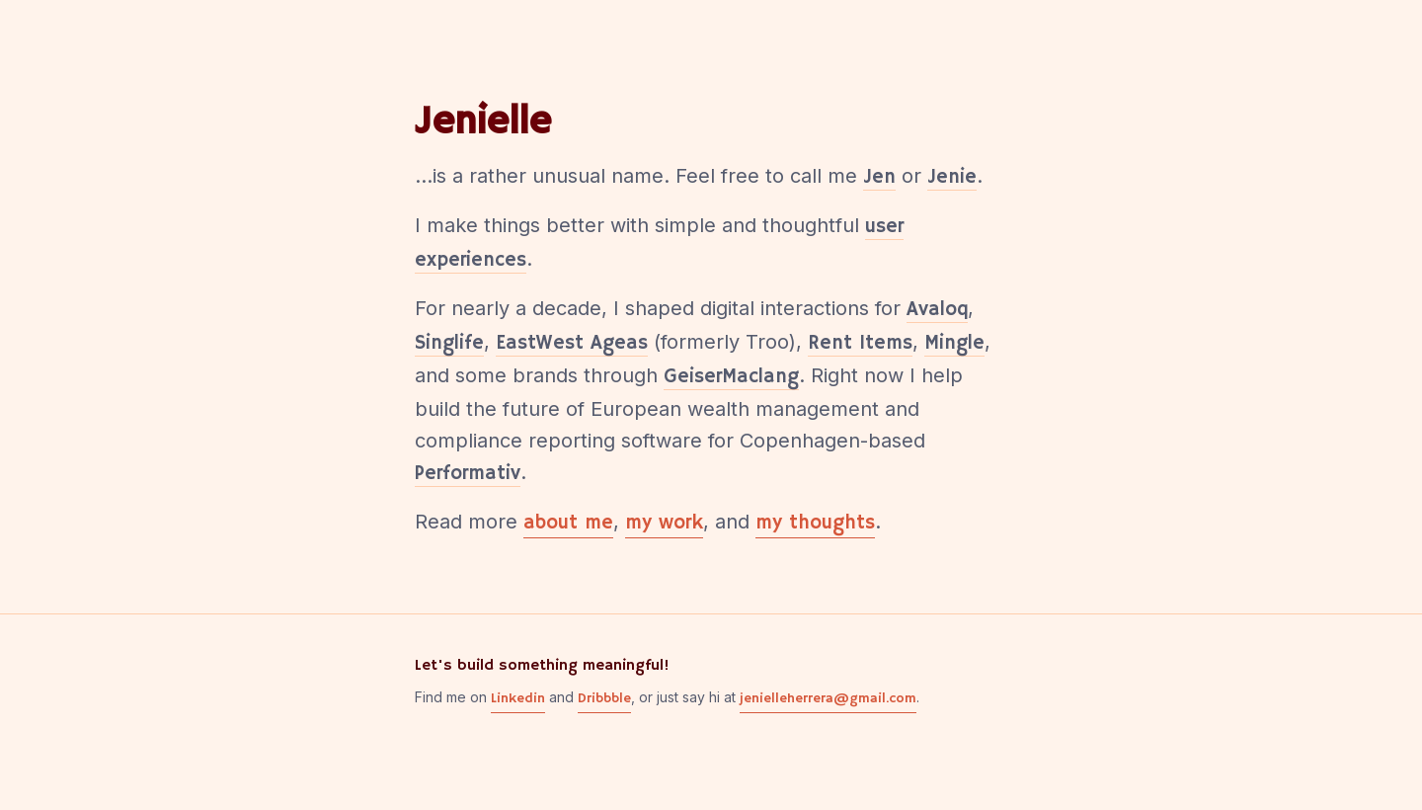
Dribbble (604, 698)
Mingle (954, 343)
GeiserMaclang (731, 376)
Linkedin (518, 698)
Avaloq (937, 309)
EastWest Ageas (572, 343)
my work (664, 523)
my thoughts (815, 523)
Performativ (467, 473)
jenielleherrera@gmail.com (828, 698)
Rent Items (860, 343)
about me (568, 523)
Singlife (449, 343)
